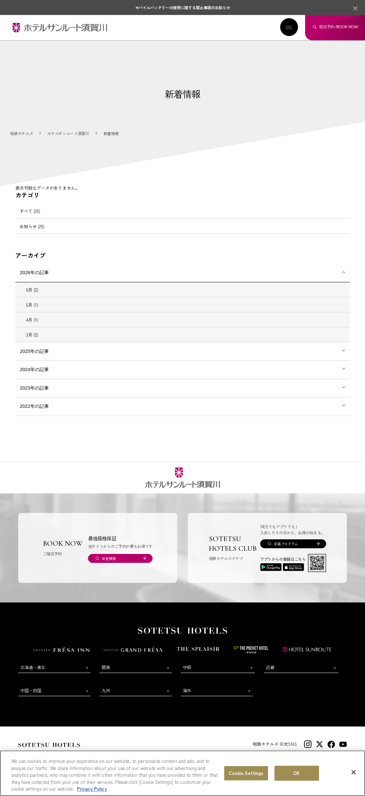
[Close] (353, 772)
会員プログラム (286, 543)
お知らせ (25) (32, 226)
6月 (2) (32, 290)
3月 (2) (32, 335)
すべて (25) (30, 211)
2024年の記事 (34, 369)
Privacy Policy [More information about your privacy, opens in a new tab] (92, 788)
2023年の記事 (34, 388)
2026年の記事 (34, 272)
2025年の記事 (34, 351)
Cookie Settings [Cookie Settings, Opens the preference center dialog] (246, 773)
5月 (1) (32, 305)
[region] (182, 773)
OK (296, 773)
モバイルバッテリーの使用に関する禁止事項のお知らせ (182, 7)
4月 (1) (32, 320)
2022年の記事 (34, 406)
